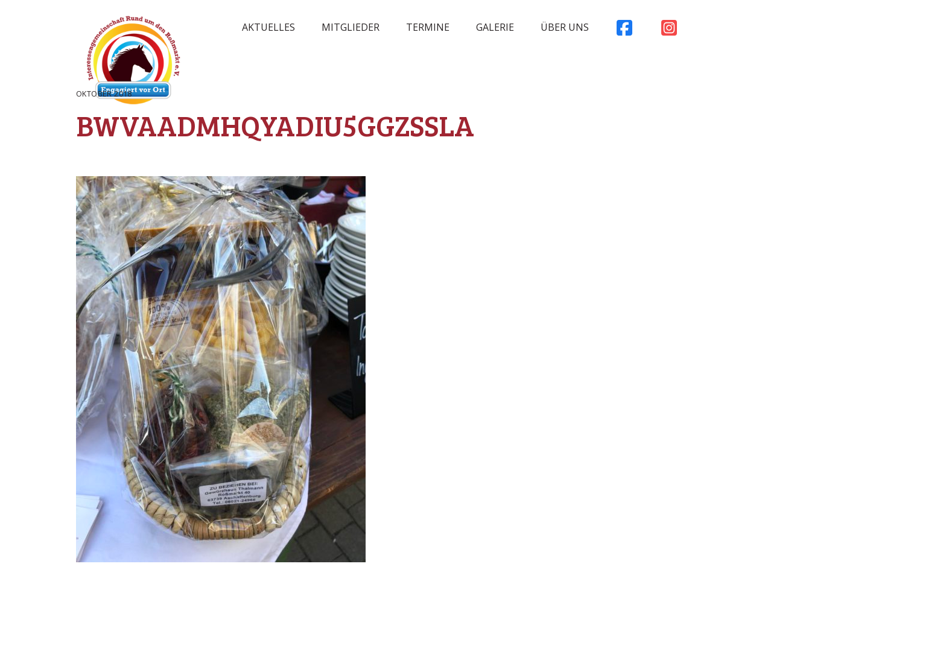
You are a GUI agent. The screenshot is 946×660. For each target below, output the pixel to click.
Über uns (565, 27)
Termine (427, 27)
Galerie (495, 27)
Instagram (669, 31)
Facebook (624, 31)
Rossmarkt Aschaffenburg (133, 63)
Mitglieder (350, 27)
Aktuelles (268, 27)
